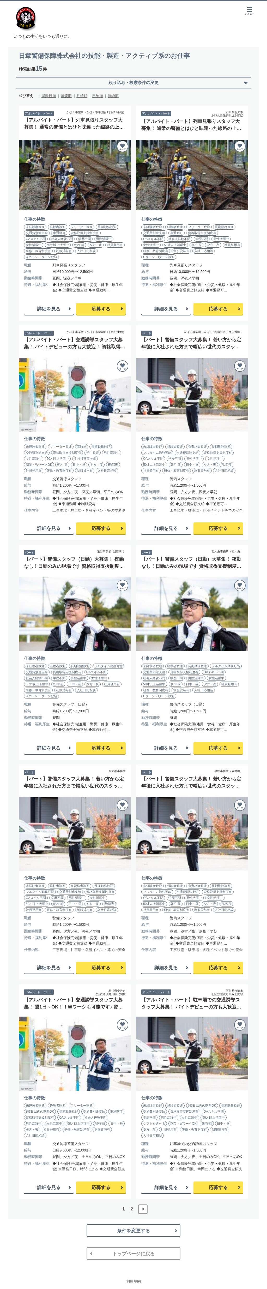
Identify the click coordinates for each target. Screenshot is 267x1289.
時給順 (113, 96)
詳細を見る (48, 309)
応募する (101, 309)
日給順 (97, 96)
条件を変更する (133, 1230)
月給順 (81, 96)
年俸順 (66, 96)
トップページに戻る (133, 1253)
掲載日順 (48, 96)
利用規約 (133, 1281)
